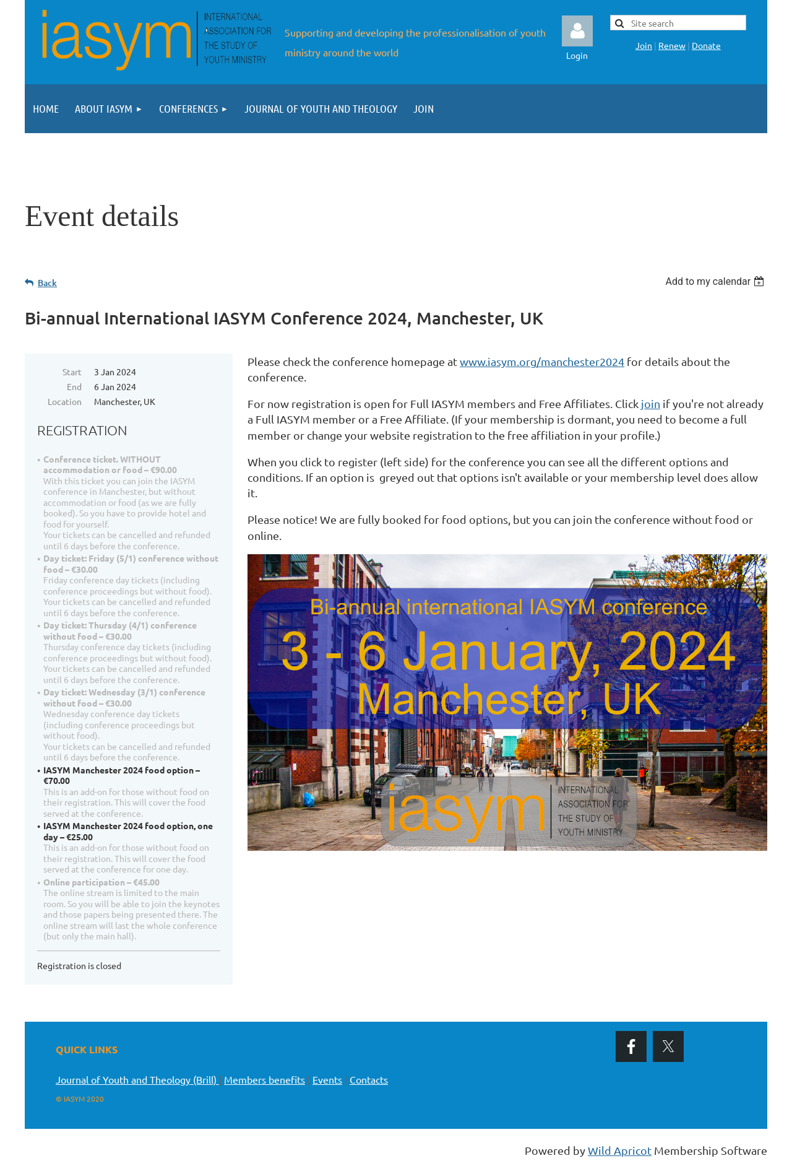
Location (65, 401)
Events (327, 1079)
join (650, 403)
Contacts (369, 1079)
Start (72, 371)
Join (643, 45)
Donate (706, 45)
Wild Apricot (620, 1150)
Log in (577, 30)
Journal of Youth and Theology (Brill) (137, 1079)
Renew (672, 45)
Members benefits (264, 1079)
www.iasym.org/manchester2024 (542, 361)
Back (47, 283)
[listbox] (716, 281)
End (74, 386)
